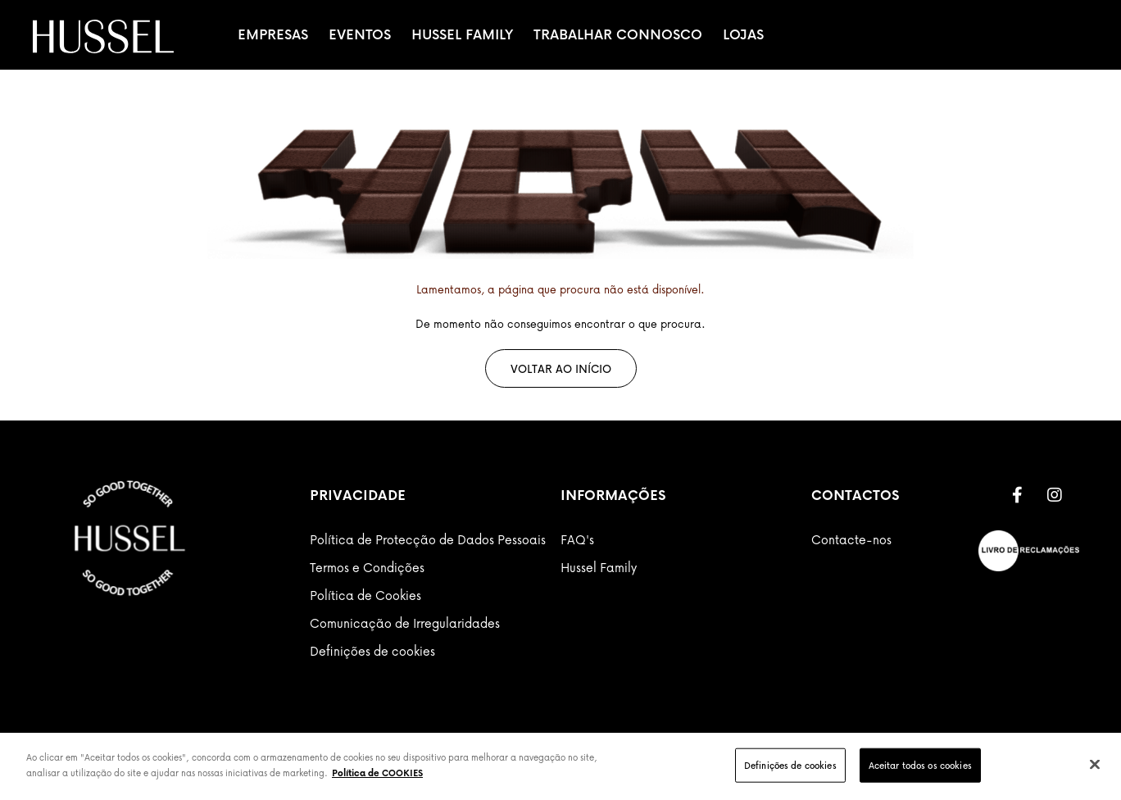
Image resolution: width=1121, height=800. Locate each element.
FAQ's (577, 539)
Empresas (273, 34)
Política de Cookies (365, 595)
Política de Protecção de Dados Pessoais (428, 539)
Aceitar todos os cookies (920, 765)
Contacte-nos (851, 539)
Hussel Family (462, 34)
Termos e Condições (367, 567)
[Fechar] (1095, 764)
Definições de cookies (372, 651)
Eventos (360, 34)
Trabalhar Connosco (617, 34)
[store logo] (103, 36)
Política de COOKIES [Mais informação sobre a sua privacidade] (377, 773)
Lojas (743, 34)
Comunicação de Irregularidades (405, 623)
